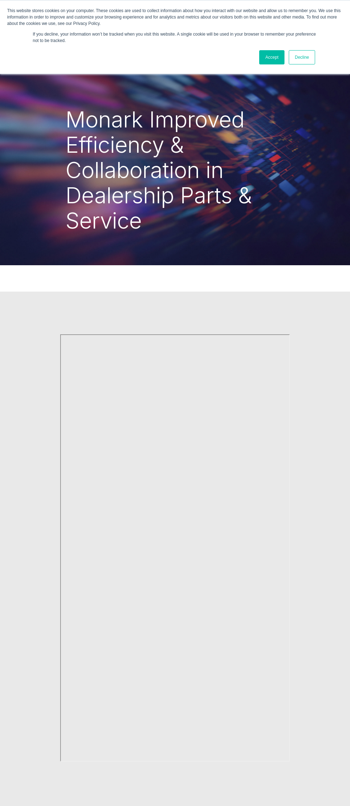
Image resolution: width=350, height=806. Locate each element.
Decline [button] (302, 57)
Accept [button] (271, 57)
